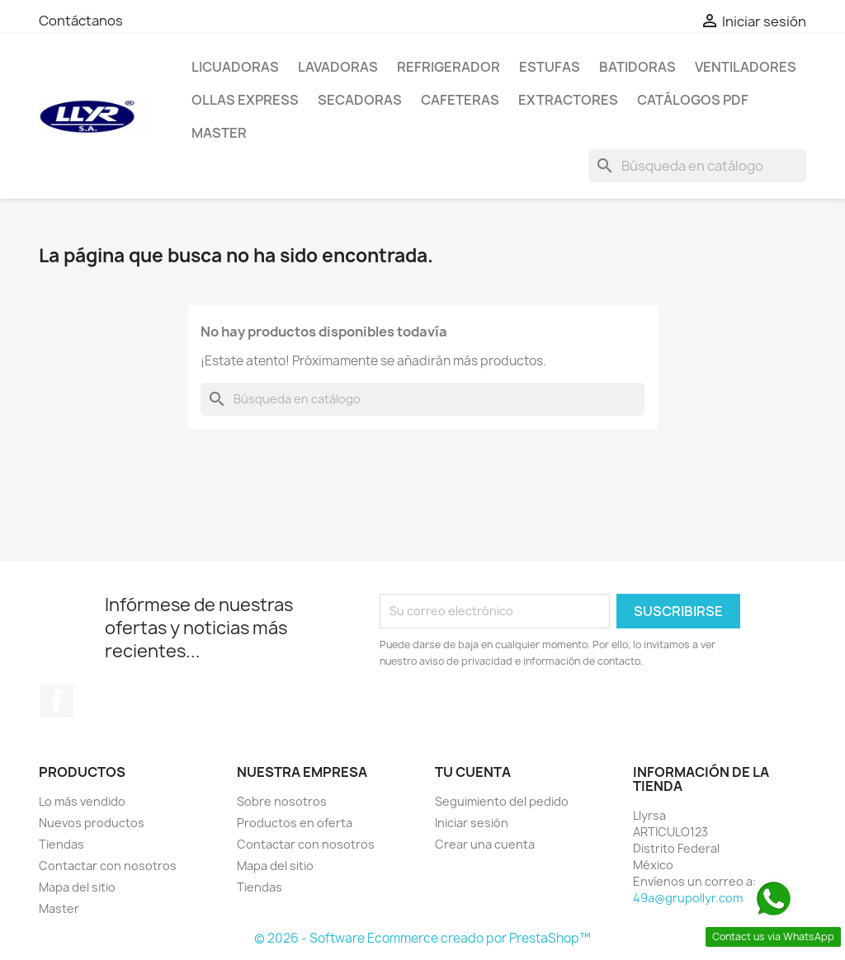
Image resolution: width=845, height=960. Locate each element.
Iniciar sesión (471, 823)
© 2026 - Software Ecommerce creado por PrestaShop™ (422, 938)
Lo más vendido (82, 801)
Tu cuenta (473, 772)
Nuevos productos (91, 823)
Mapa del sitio (77, 887)
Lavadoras (338, 67)
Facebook (56, 701)
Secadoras (360, 100)
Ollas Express (245, 100)
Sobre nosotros (282, 801)
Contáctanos (81, 21)
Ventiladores (745, 67)
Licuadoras (235, 67)
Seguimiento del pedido (502, 801)
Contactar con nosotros (108, 865)
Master (219, 133)
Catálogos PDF (692, 100)
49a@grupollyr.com (688, 898)
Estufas (549, 67)
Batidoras (637, 67)
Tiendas (61, 844)
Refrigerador (448, 67)
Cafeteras (460, 100)
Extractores (568, 100)
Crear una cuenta (485, 844)
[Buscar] (697, 165)
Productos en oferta (294, 823)
